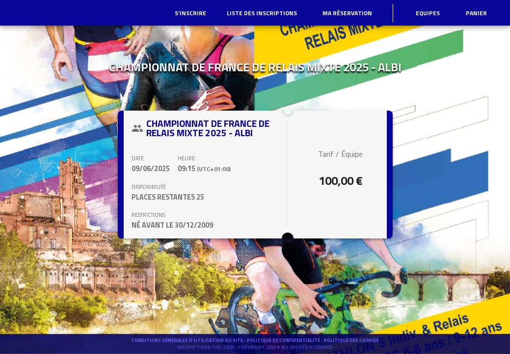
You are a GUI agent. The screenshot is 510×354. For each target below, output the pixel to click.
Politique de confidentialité (284, 344)
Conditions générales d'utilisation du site (188, 344)
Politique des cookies (351, 344)
